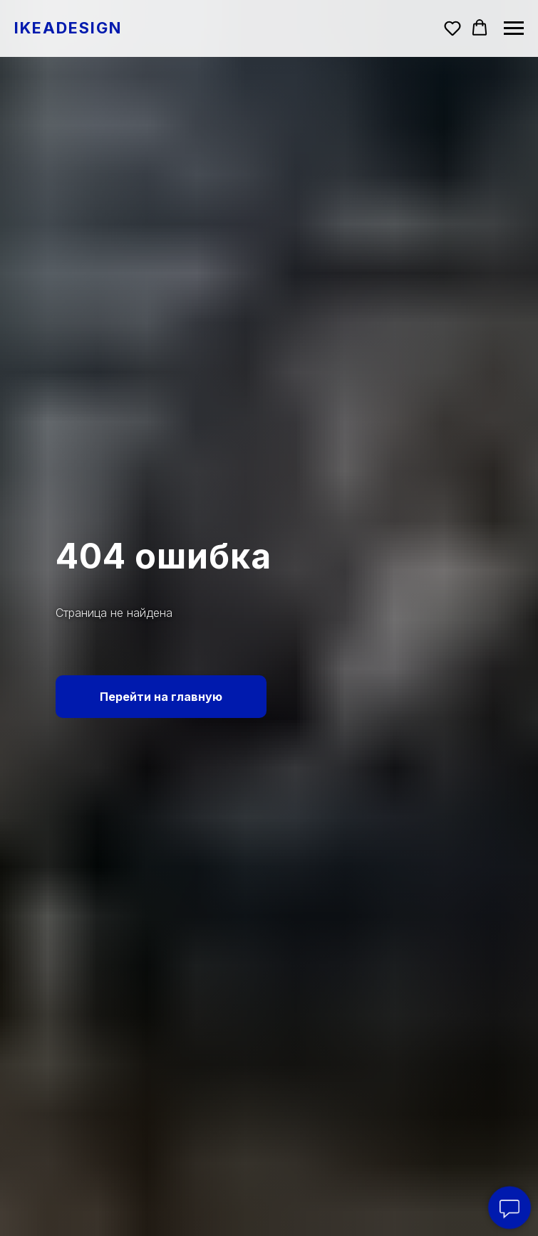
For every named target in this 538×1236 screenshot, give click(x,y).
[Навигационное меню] (514, 28)
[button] (452, 27)
